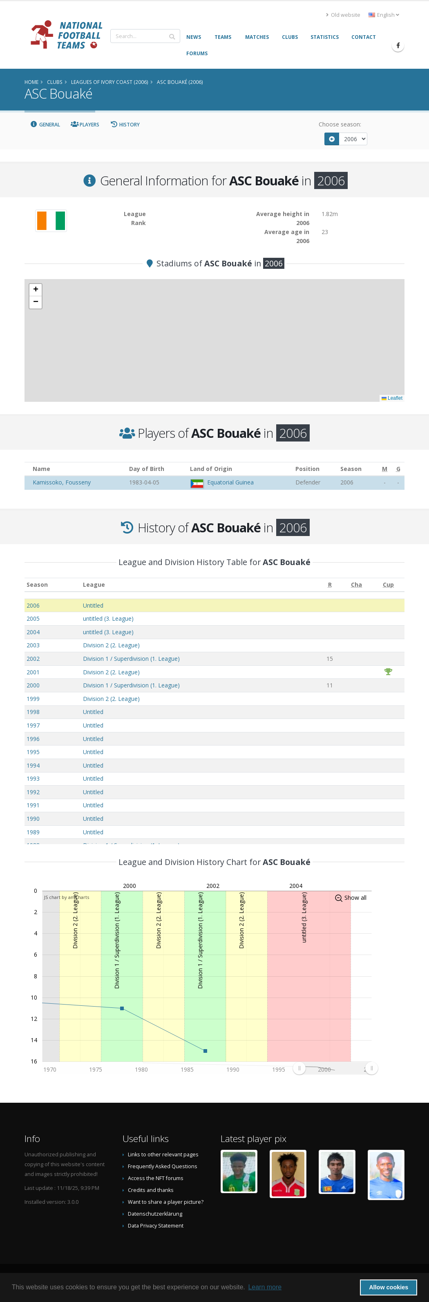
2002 (33, 658)
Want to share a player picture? (165, 1201)
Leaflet (392, 398)
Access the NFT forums (155, 1178)
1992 (33, 792)
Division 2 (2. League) (111, 645)
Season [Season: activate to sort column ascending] (37, 584)
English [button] (384, 14)
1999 (33, 699)
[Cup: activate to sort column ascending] (388, 585)
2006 (33, 605)
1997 (33, 725)
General (45, 124)
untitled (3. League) (108, 618)
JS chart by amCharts (66, 897)
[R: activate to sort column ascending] (330, 585)
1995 (33, 752)
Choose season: (340, 124)
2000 (33, 685)
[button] (35, 290)
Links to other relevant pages (163, 1154)
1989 (33, 832)
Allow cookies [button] (388, 1287)
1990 (33, 818)
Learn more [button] (265, 1287)
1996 (33, 739)
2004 (33, 632)
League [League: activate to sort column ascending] (94, 584)
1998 (33, 712)
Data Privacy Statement (155, 1225)
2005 (33, 618)
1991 (33, 805)
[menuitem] (335, 1068)
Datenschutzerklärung (155, 1213)
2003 (33, 645)
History (125, 124)
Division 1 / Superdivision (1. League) (131, 658)
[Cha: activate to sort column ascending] (356, 585)
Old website (343, 14)
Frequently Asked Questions (162, 1166)
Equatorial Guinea (230, 482)
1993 (33, 778)
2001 (33, 672)
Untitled (93, 605)
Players (85, 124)
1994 (33, 765)
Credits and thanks (151, 1190)
